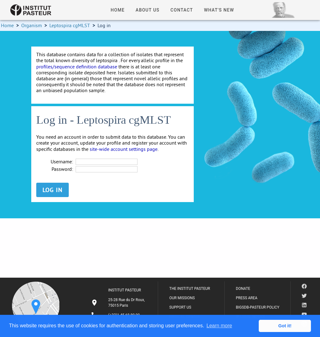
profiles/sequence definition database (76, 66)
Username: (62, 162)
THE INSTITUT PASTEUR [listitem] (189, 288)
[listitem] (119, 302)
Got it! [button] (285, 325)
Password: (62, 169)
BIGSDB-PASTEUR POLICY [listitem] (257, 307)
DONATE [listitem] (243, 288)
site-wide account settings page (124, 149)
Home (7, 25)
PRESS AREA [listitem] (247, 298)
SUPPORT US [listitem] (180, 307)
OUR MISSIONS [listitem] (182, 298)
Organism (31, 25)
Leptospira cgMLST (69, 25)
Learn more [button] (219, 325)
